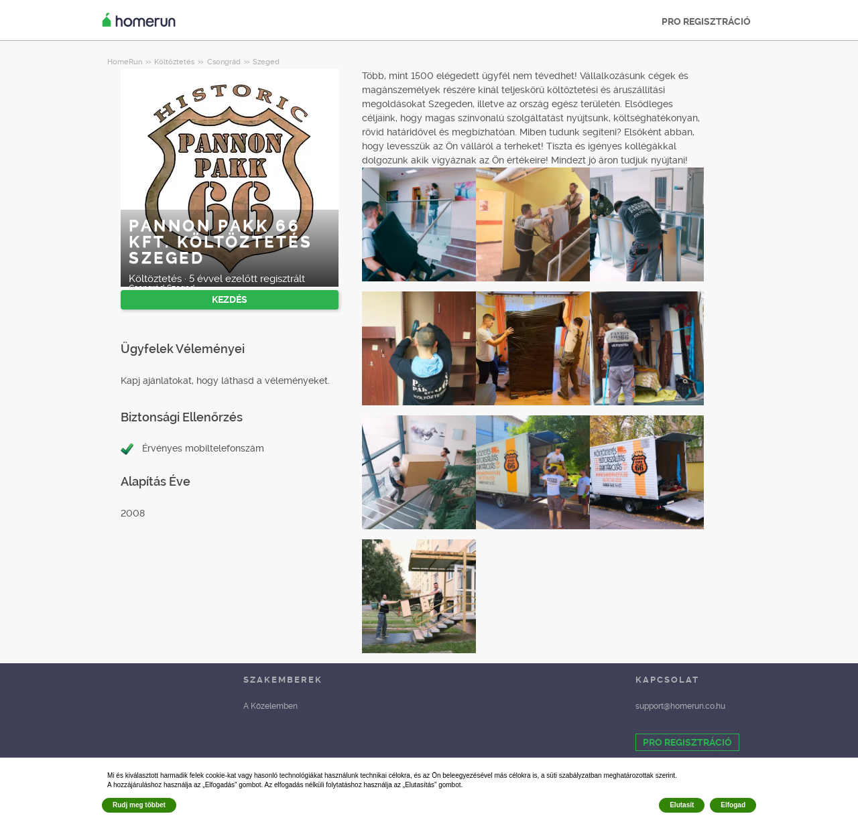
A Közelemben (270, 706)
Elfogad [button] (733, 805)
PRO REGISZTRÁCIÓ (706, 21)
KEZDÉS (229, 299)
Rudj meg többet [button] (139, 805)
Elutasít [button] (682, 805)
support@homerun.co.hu (680, 706)
